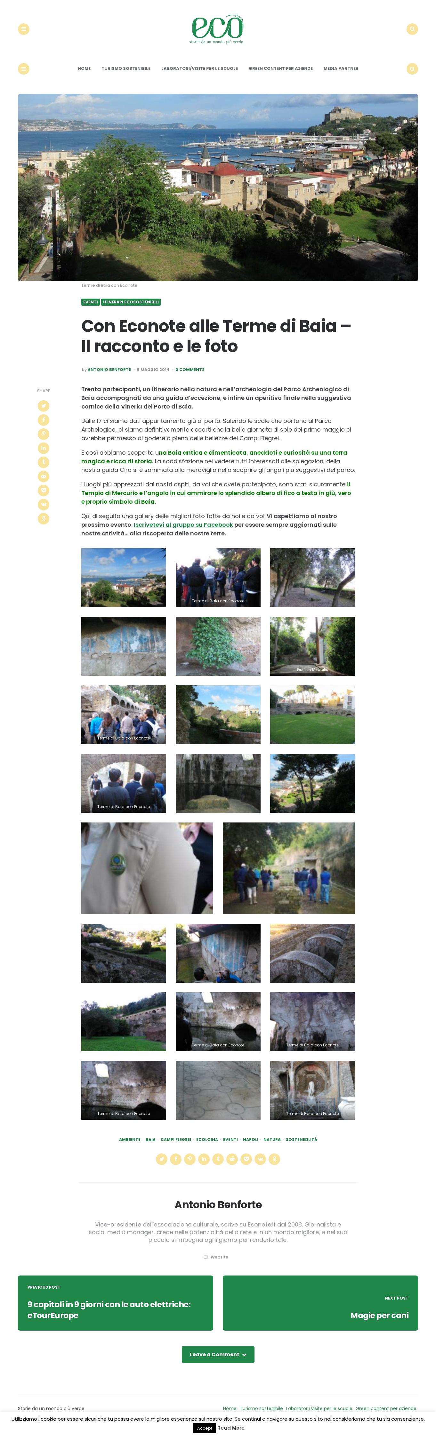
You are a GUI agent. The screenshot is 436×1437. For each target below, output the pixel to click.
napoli (250, 1145)
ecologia (207, 1145)
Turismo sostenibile (125, 74)
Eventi (90, 308)
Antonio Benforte (109, 375)
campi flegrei (176, 1145)
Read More (231, 1428)
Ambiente (130, 1145)
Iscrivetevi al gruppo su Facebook (183, 530)
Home (84, 74)
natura (272, 1145)
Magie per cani (377, 1321)
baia (151, 1145)
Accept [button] (204, 1428)
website (215, 1262)
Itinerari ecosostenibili (131, 308)
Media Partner (341, 74)
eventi (230, 1145)
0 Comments (190, 375)
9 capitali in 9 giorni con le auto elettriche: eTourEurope (114, 1315)
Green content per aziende (281, 74)
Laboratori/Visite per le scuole (199, 74)
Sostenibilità (301, 1145)
